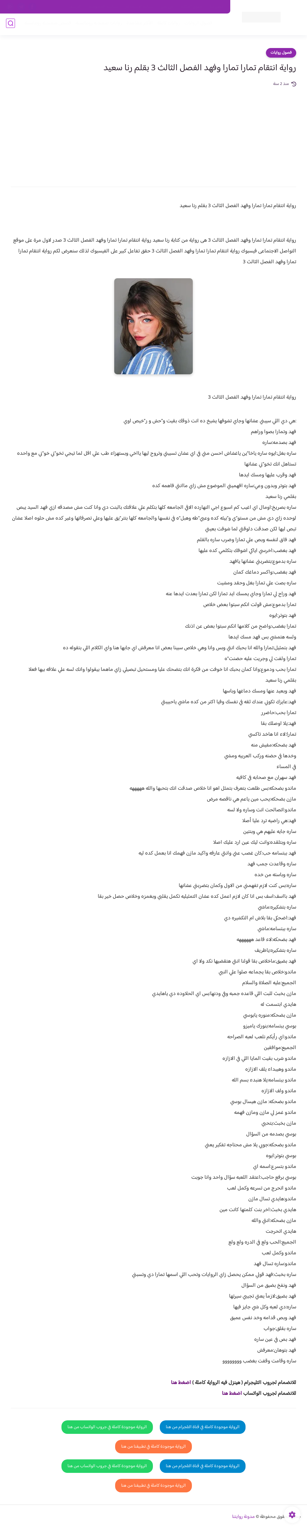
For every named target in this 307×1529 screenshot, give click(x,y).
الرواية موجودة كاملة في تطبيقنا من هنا (153, 1446)
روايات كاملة (167, 24)
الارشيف (75, 7)
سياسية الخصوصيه (103, 7)
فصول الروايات (197, 24)
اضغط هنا (181, 1382)
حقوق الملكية (191, 7)
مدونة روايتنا (243, 1517)
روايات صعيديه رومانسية (97, 24)
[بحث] (10, 24)
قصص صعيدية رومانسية (46, 24)
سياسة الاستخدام (139, 7)
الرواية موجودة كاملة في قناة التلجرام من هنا (203, 1427)
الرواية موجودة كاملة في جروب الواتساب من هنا (107, 1427)
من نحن (167, 7)
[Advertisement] (153, 133)
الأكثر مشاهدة (138, 24)
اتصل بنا (216, 7)
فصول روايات (281, 52)
